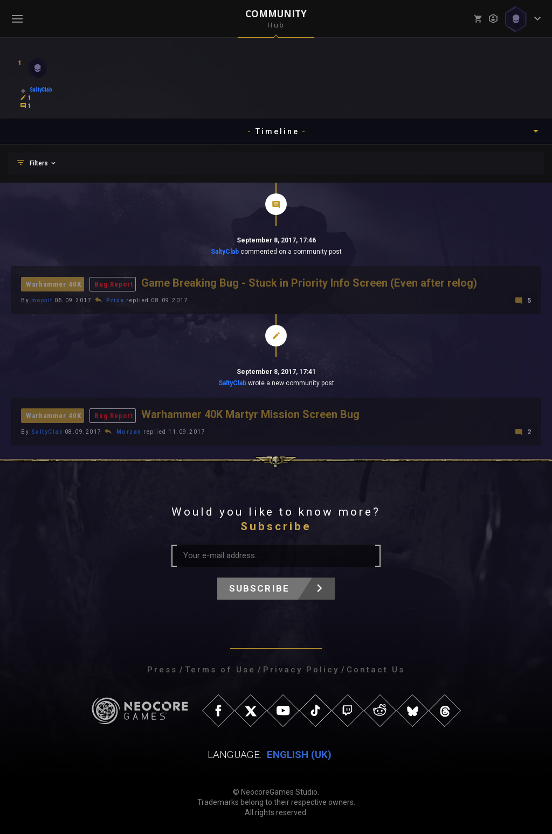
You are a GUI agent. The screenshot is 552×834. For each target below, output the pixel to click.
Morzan (129, 432)
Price (115, 300)
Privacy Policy (301, 670)
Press (162, 670)
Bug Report (113, 284)
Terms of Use (220, 670)
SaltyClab (225, 251)
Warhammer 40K (53, 284)
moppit (42, 300)
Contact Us (376, 670)
